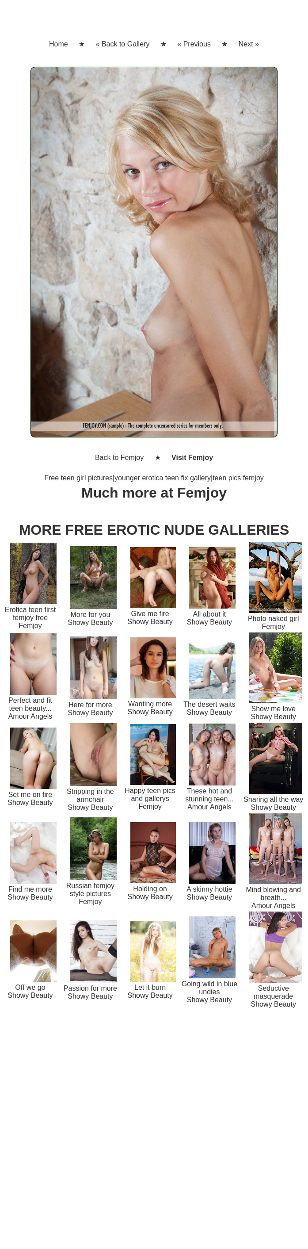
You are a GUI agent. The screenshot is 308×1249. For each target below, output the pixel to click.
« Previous (194, 44)
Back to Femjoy (119, 457)
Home (58, 44)
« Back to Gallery (123, 44)
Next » (249, 44)
